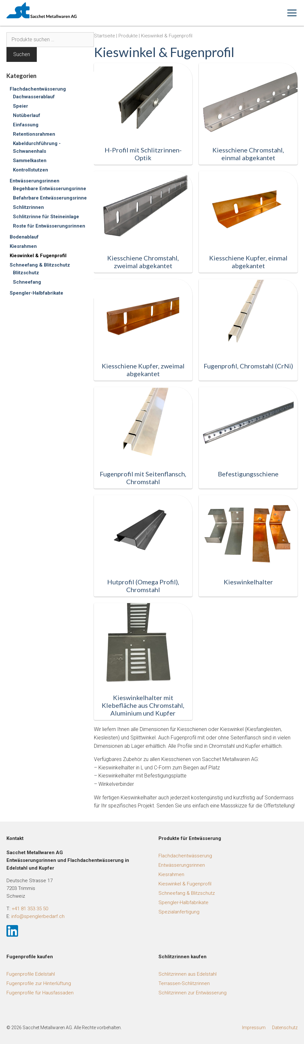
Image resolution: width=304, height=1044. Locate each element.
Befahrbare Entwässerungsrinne (50, 198)
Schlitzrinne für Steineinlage (46, 217)
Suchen (21, 54)
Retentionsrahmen (34, 134)
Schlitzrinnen (28, 207)
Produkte (127, 36)
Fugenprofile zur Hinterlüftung (38, 983)
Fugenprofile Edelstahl (30, 974)
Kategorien (21, 75)
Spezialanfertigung (178, 912)
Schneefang (27, 282)
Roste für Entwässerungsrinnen (49, 226)
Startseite (104, 36)
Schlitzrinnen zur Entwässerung (192, 993)
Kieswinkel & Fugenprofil (38, 256)
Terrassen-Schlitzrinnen (184, 983)
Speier (20, 106)
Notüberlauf (26, 115)
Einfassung (25, 125)
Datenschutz (285, 1027)
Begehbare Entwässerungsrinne (49, 188)
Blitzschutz (26, 273)
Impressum (254, 1027)
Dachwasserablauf (34, 97)
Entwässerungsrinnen (34, 181)
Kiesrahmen (23, 246)
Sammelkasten (29, 160)
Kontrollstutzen (30, 170)
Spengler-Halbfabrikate (36, 293)
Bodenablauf (24, 237)
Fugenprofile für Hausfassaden (40, 993)
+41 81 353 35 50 (30, 909)
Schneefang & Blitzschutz (40, 265)
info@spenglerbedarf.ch (38, 916)
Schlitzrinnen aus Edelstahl (187, 974)
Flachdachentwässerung (38, 89)
